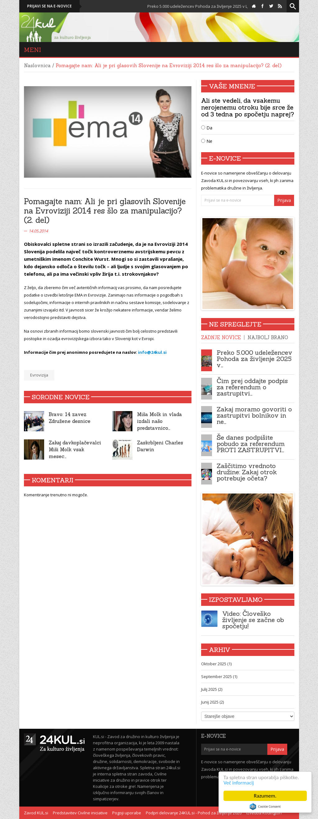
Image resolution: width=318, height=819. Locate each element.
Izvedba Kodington (264, 813)
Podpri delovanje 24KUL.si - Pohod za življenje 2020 (194, 813)
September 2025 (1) (219, 676)
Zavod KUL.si (36, 813)
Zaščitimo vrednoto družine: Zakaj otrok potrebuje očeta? (247, 472)
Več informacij (239, 782)
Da (206, 128)
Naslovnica (37, 65)
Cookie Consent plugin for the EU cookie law (265, 806)
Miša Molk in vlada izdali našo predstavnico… (159, 421)
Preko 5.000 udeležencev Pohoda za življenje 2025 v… (254, 359)
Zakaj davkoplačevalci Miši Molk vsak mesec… (75, 449)
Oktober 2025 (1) (216, 664)
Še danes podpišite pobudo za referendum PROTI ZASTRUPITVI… (251, 443)
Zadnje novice (221, 337)
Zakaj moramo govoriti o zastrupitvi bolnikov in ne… (254, 415)
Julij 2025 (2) (211, 689)
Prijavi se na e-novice (49, 6)
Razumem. (265, 796)
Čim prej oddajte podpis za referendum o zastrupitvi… (252, 387)
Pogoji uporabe (126, 813)
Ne (206, 141)
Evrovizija (39, 375)
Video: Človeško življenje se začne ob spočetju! (253, 620)
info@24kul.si (152, 352)
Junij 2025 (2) (212, 702)
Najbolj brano (267, 337)
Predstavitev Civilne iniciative (80, 813)
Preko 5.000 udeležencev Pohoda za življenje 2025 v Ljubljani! (205, 6)
